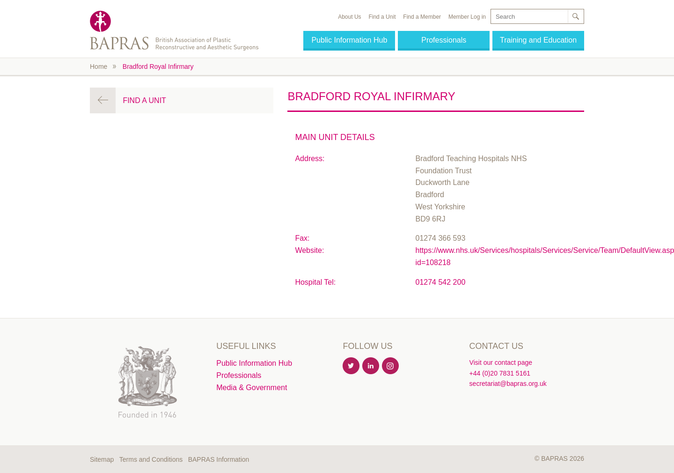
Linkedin (371, 366)
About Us (349, 17)
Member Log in (467, 17)
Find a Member (422, 17)
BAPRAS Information (218, 459)
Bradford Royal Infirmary (158, 66)
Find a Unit (382, 17)
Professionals (443, 40)
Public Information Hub (349, 40)
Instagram (391, 366)
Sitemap (102, 459)
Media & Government (251, 388)
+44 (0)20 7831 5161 (499, 373)
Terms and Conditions (151, 459)
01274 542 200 (441, 282)
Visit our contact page (500, 362)
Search (575, 16)
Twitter (351, 366)
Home (98, 66)
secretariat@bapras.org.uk (508, 383)
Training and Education (538, 40)
